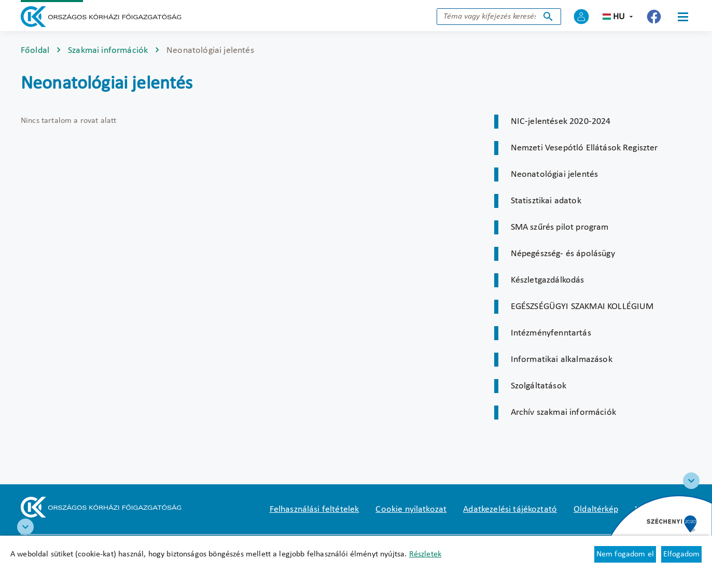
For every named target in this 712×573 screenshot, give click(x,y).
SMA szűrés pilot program (560, 227)
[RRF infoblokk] (25, 527)
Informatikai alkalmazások (561, 360)
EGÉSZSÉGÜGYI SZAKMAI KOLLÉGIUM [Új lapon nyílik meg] (582, 307)
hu (619, 17)
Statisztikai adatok (546, 201)
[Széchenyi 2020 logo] (691, 480)
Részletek (425, 554)
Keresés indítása (548, 16)
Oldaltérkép (596, 509)
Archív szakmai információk (563, 412)
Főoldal (35, 50)
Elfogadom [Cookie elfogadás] (681, 554)
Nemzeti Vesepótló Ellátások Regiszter (584, 148)
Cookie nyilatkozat (410, 509)
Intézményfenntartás (551, 333)
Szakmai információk (108, 50)
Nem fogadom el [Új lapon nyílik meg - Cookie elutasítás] (625, 554)
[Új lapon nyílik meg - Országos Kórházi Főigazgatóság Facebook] (654, 16)
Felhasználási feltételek (314, 509)
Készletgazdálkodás (547, 280)
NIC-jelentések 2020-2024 (561, 122)
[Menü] (683, 16)
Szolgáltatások (538, 386)
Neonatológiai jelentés (554, 174)
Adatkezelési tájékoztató (510, 509)
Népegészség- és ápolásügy (563, 254)
